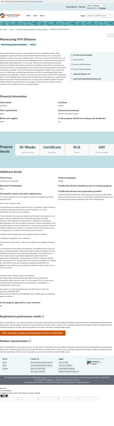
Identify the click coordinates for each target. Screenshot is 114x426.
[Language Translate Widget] (95, 5)
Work (29, 15)
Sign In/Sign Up (71, 7)
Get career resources (37, 372)
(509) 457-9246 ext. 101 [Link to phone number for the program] (81, 75)
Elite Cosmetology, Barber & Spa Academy (32, 29)
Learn (35, 15)
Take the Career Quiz (37, 369)
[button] (34, 45)
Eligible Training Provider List (69, 372)
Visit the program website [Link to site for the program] (82, 56)
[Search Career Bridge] (97, 15)
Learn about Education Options (41, 366)
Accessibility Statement (67, 369)
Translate (100, 8)
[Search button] (110, 15)
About (42, 15)
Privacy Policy (63, 363)
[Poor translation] (5, 396)
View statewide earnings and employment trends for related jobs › (32, 334)
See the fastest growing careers (41, 363)
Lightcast (50, 381)
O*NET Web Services (38, 378)
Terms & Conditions (65, 366)
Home (5, 29)
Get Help (82, 7)
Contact (5, 369)
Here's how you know (37, 1)
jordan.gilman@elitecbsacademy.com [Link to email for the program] (87, 80)
